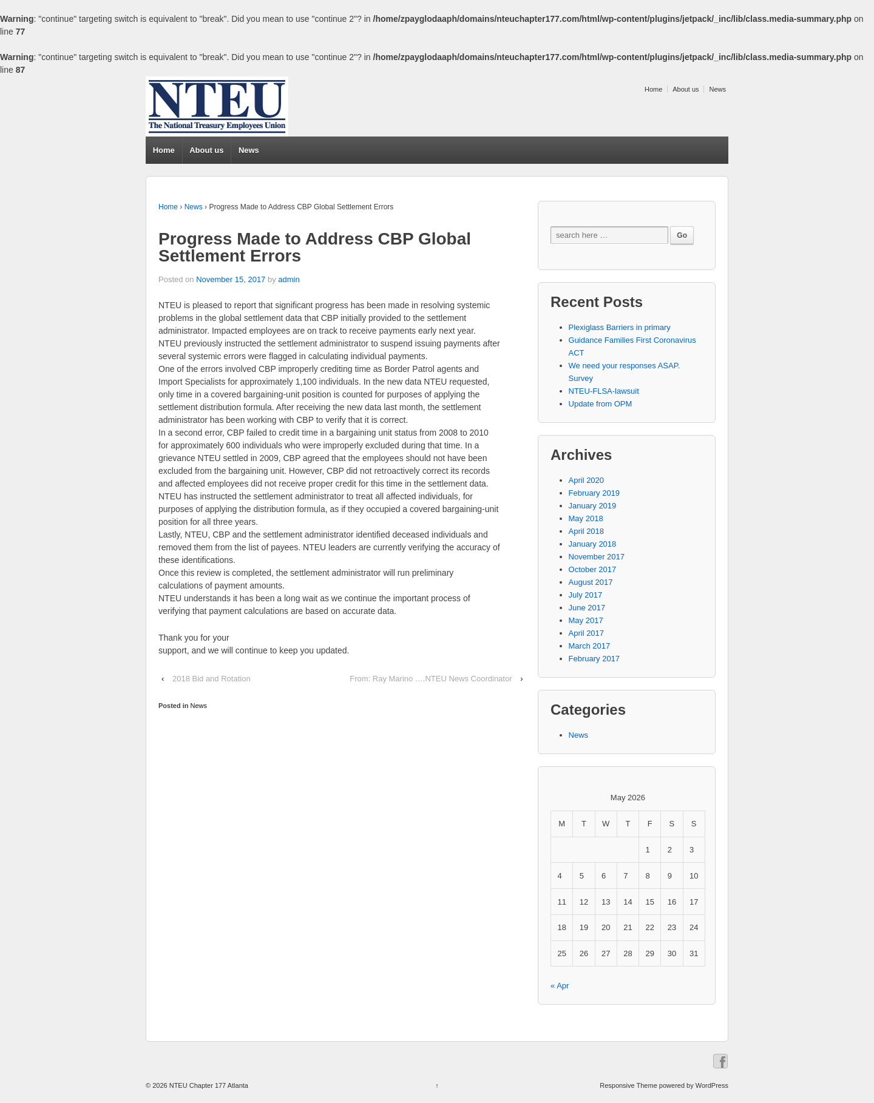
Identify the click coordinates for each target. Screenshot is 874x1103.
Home (653, 89)
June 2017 (587, 607)
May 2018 (586, 518)
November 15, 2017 (230, 279)
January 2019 (593, 505)
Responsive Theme (628, 1085)
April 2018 (587, 531)
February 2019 (594, 493)
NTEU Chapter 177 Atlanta (208, 1085)
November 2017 (597, 556)
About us (685, 89)
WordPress (712, 1085)
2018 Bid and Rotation (211, 678)
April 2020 (587, 480)
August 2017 (591, 582)
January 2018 (593, 543)
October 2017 (593, 569)
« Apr (559, 985)
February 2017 (594, 658)
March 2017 (590, 645)
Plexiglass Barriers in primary (620, 327)
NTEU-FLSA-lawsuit (604, 391)
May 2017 (586, 620)
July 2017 (586, 594)
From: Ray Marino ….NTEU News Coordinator (431, 678)
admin (288, 279)
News (717, 89)
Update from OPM (600, 403)
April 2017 (587, 633)
